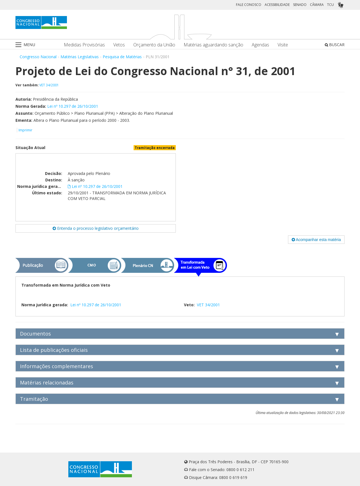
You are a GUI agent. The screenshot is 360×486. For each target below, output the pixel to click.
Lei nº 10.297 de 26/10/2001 (72, 106)
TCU (330, 4)
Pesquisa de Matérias (122, 56)
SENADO (300, 4)
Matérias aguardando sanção (213, 45)
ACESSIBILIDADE (277, 4)
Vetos (119, 45)
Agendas (260, 45)
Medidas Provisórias (84, 45)
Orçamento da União (154, 45)
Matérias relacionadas (46, 382)
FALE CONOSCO (248, 4)
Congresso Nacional (38, 56)
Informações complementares (56, 366)
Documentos (35, 333)
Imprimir (25, 130)
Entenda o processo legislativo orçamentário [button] (96, 228)
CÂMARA (317, 4)
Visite (283, 45)
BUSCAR (335, 44)
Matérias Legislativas (79, 56)
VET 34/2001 (49, 85)
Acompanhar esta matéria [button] (316, 239)
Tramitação (34, 398)
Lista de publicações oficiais (54, 349)
